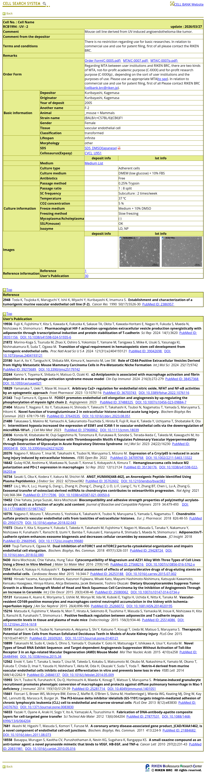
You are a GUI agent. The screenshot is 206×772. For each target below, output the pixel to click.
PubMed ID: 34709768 (127, 458)
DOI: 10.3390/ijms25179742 (59, 369)
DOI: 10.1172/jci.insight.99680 (61, 541)
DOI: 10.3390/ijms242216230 (42, 448)
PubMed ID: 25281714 (89, 688)
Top (7, 290)
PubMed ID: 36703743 (120, 393)
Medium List (94, 163)
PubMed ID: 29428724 (147, 550)
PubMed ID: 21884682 (179, 730)
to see (162, 79)
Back (7, 13)
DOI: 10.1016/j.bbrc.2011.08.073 (27, 735)
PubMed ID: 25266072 (108, 606)
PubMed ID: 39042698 (146, 351)
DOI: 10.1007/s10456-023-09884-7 (160, 402)
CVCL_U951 (93, 153)
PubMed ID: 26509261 (46, 638)
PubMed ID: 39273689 (20, 369)
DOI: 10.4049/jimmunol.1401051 (131, 688)
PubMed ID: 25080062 (112, 592)
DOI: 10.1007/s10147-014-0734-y (155, 592)
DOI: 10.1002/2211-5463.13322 (169, 458)
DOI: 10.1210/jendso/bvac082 (143, 481)
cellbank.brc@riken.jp (102, 88)
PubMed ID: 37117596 (40, 495)
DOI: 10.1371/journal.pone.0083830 (47, 707)
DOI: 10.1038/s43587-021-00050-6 (84, 495)
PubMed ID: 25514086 (159, 620)
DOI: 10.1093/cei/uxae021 (22, 383)
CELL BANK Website (187, 4)
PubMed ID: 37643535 (64, 416)
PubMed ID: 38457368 (182, 379)
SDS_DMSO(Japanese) (101, 148)
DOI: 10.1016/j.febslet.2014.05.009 (88, 675)
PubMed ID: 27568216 (127, 564)
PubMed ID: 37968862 (81, 430)
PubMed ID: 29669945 (20, 541)
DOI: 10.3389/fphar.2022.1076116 (164, 393)
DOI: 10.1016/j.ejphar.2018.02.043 (50, 523)
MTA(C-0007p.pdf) (164, 60)
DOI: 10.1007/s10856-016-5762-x (170, 564)
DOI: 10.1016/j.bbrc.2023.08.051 (106, 416)
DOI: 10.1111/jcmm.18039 (119, 430)
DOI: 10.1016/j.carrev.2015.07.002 (151, 574)
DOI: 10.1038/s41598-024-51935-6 (45, 337)
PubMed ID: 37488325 (117, 402)
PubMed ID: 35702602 (102, 481)
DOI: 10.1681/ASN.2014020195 (149, 606)
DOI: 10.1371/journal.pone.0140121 (91, 638)
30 (86, 276)
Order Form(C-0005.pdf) (103, 60)
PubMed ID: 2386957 (158, 304)
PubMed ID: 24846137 (44, 675)
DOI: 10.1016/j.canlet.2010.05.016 (50, 748)
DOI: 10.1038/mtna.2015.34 (40, 656)
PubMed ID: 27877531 (143, 716)
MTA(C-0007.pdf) (136, 60)
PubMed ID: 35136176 (141, 467)
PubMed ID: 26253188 (107, 574)
